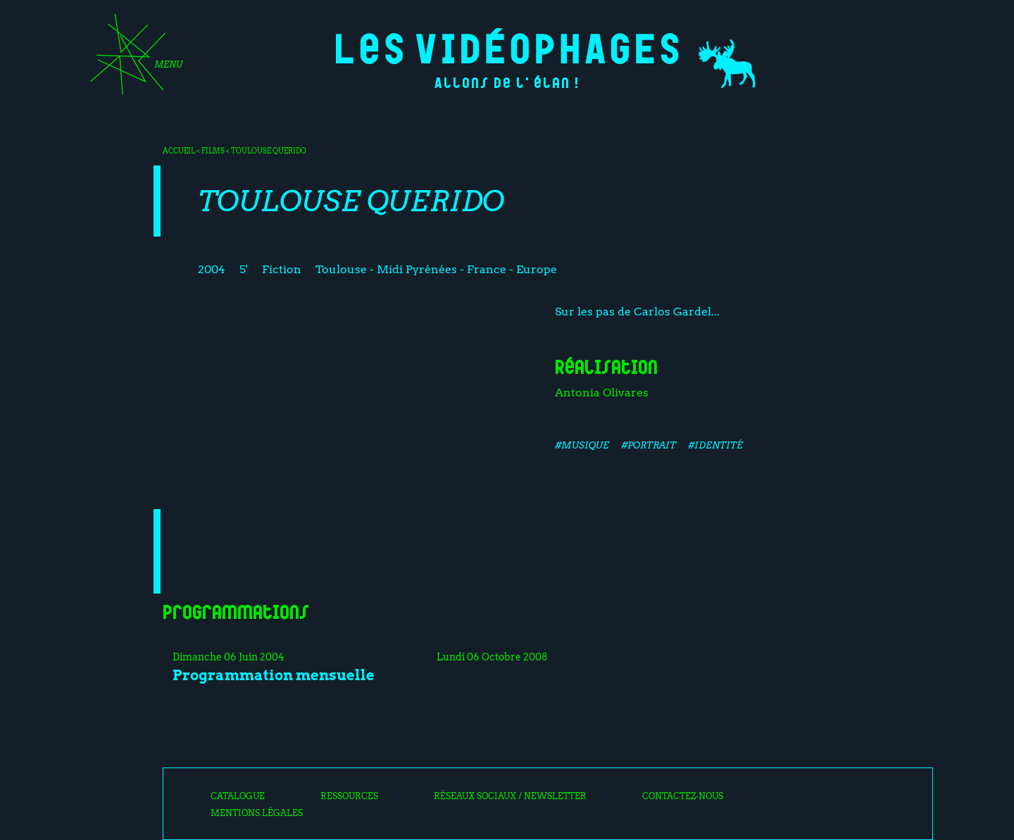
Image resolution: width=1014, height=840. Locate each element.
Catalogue (238, 796)
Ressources (349, 796)
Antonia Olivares (602, 392)
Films (213, 150)
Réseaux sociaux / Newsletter (510, 796)
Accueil (179, 150)
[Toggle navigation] (131, 59)
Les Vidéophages (507, 46)
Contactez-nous (682, 796)
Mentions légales (257, 813)
